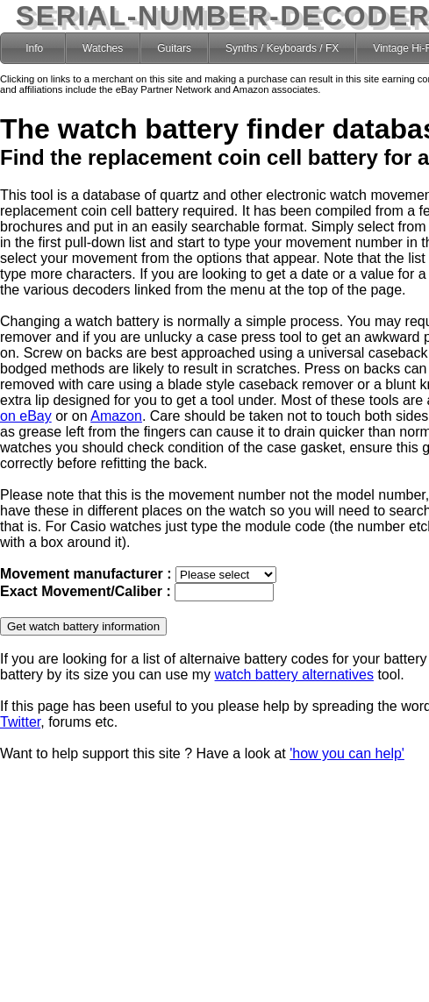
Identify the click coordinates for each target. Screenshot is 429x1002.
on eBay (26, 416)
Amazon (116, 416)
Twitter (20, 721)
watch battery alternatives (294, 674)
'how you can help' (347, 753)
